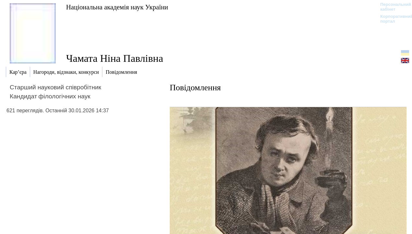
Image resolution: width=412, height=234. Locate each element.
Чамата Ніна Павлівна (114, 58)
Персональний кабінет (392, 7)
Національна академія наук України (117, 7)
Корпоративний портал (392, 19)
